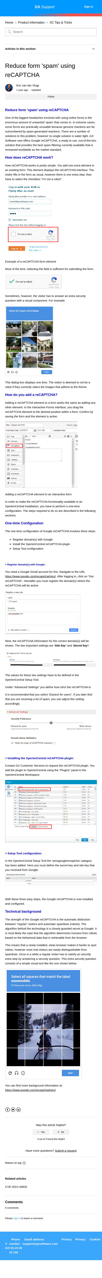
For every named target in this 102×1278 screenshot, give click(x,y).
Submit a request (65, 1150)
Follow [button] (51, 96)
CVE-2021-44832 (16, 1186)
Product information (31, 22)
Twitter (13, 1109)
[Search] (51, 32)
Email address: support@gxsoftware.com (40, 1241)
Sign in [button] (88, 6)
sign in (17, 1218)
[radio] (41, 1132)
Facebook (7, 1109)
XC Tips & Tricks (61, 22)
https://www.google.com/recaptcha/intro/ (30, 576)
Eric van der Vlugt (27, 85)
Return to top (15, 1162)
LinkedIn (18, 1109)
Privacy (66, 1239)
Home (9, 22)
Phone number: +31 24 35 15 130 (15, 1246)
